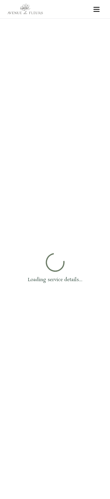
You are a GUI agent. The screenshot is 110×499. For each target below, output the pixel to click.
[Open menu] (96, 9)
